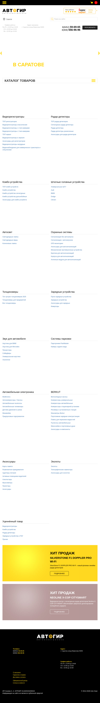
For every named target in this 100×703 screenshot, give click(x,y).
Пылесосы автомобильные (60, 423)
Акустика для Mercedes (10, 347)
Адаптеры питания (9, 473)
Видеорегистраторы (13, 116)
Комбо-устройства (12, 182)
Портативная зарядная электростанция (65, 416)
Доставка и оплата (19, 677)
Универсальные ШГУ (58, 187)
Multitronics (6, 397)
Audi (52, 190)
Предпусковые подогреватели (13, 416)
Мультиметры (7, 483)
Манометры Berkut (57, 413)
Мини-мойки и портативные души (63, 426)
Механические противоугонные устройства (66, 250)
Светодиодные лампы (10, 237)
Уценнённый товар (12, 521)
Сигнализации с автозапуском (62, 240)
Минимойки (6, 413)
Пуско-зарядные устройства (61, 297)
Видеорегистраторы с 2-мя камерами (16, 128)
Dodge (53, 196)
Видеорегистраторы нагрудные (13, 144)
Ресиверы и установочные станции (63, 410)
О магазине (17, 672)
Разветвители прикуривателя (13, 470)
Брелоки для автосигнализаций (62, 253)
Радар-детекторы (60, 116)
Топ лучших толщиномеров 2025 (14, 297)
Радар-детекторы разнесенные (62, 131)
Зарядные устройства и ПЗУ (12, 536)
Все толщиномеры (9, 303)
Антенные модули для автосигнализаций (66, 260)
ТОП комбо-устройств (10, 187)
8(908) (71, 30)
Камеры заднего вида (59, 347)
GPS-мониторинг (57, 243)
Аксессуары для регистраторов (13, 141)
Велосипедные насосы (59, 397)
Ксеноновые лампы (9, 243)
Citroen (53, 200)
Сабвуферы (6, 353)
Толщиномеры (10, 292)
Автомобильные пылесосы (12, 403)
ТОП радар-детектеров (59, 121)
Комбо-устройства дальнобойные (14, 196)
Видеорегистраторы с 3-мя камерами (16, 131)
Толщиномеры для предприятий (14, 300)
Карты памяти (7, 466)
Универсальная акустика (11, 356)
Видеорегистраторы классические (14, 125)
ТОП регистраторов (9, 121)
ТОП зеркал (6, 134)
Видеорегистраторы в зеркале (13, 138)
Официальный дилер (20, 680)
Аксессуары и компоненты (60, 429)
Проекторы (6, 486)
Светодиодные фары (10, 240)
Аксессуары (8, 461)
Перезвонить (90, 27)
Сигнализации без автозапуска (62, 237)
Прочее (5, 539)
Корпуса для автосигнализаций (62, 256)
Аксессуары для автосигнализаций (63, 247)
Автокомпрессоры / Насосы (12, 400)
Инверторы (55, 306)
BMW (53, 193)
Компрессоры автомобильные (62, 403)
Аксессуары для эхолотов (60, 473)
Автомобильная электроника (18, 392)
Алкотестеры (7, 479)
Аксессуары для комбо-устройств (14, 200)
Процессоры (7, 350)
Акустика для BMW (9, 343)
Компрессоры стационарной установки (65, 406)
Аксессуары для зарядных (60, 303)
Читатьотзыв (90, 11)
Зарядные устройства (63, 292)
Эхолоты (55, 461)
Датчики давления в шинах (12, 410)
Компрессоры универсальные (62, 400)
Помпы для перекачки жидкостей (63, 420)
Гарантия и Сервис (19, 675)
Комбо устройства (8, 190)
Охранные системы (61, 232)
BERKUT (55, 392)
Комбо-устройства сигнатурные (13, 193)
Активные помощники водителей (14, 476)
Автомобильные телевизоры (12, 406)
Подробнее (59, 573)
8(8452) (71, 27)
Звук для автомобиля (14, 339)
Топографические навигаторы (62, 470)
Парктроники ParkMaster (60, 343)
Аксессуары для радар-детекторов (63, 134)
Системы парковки (61, 339)
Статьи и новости (19, 683)
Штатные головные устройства (67, 182)
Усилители (6, 360)
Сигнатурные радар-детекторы (62, 125)
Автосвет (7, 232)
